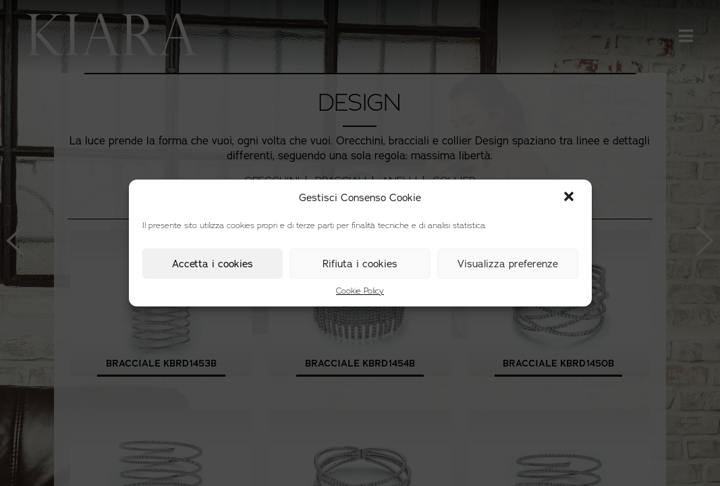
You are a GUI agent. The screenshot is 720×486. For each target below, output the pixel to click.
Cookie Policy (360, 291)
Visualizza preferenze (508, 264)
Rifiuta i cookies (360, 264)
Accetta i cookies (212, 264)
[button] (570, 198)
